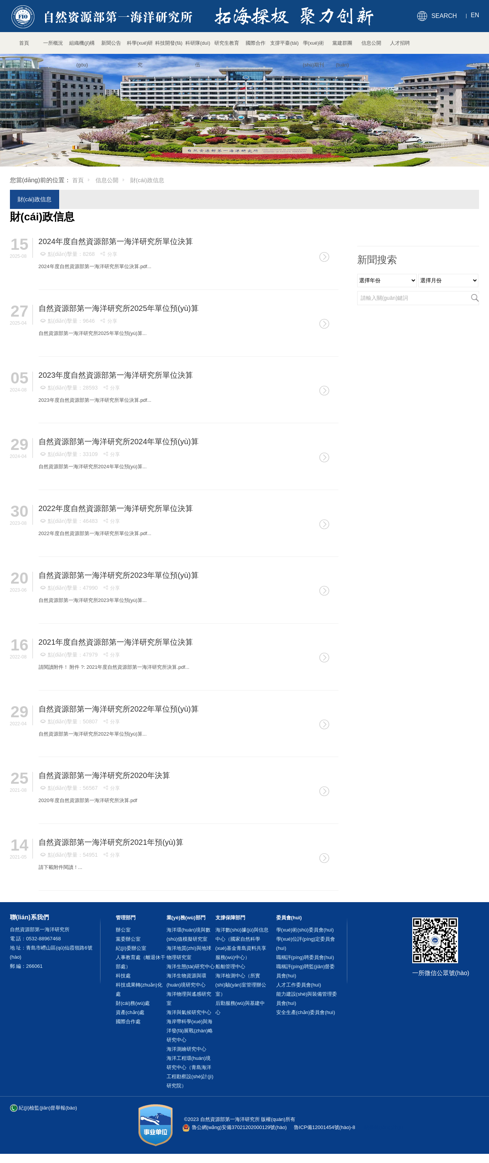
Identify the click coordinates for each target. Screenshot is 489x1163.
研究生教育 (226, 43)
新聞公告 (111, 43)
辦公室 (123, 930)
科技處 (123, 976)
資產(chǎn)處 (130, 1012)
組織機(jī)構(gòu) (82, 47)
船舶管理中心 (230, 966)
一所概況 (53, 43)
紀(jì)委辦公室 (131, 948)
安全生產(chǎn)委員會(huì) (305, 1012)
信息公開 (371, 43)
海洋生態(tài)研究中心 (191, 966)
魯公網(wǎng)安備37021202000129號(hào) (239, 1127)
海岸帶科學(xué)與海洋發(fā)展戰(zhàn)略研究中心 (190, 1031)
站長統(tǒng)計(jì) (383, 1127)
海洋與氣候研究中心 (189, 1012)
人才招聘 (400, 43)
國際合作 (256, 43)
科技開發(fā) (169, 43)
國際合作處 (128, 1021)
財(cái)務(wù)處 (133, 1003)
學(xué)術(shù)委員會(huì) (305, 930)
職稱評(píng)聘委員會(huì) (305, 957)
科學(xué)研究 (140, 47)
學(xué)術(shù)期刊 (313, 47)
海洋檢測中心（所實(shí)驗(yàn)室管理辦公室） (241, 985)
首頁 (24, 43)
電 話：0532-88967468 (35, 938)
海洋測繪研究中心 (186, 1049)
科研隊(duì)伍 (197, 47)
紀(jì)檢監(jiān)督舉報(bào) (48, 1108)
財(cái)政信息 (35, 199)
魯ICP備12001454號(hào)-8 (324, 1127)
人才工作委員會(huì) (298, 985)
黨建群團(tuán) (342, 47)
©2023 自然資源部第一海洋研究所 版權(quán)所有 (239, 1119)
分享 (108, 254)
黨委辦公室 (128, 939)
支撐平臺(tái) (284, 43)
